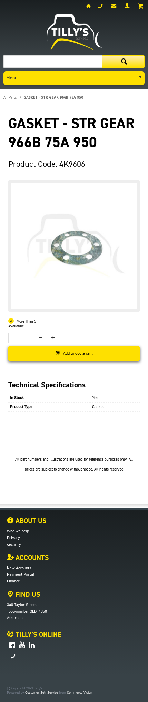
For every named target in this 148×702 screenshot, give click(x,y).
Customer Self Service (41, 692)
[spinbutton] (19, 338)
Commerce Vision (79, 692)
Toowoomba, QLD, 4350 (27, 611)
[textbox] (52, 61)
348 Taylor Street (22, 605)
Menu (11, 78)
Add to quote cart (78, 354)
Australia (15, 618)
